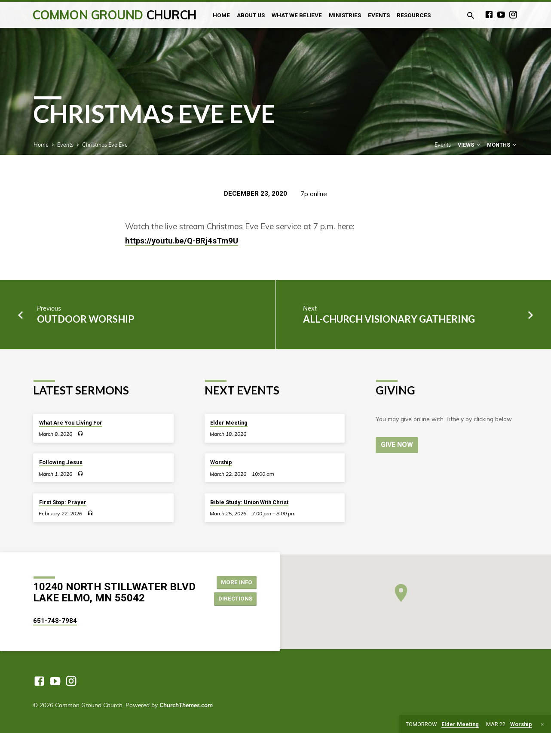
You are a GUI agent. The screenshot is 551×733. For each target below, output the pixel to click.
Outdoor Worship (86, 319)
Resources (414, 15)
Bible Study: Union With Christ (249, 502)
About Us (251, 15)
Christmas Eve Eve (105, 144)
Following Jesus (61, 462)
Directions (234, 598)
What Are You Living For (70, 422)
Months (502, 145)
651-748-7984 (55, 621)
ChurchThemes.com (186, 704)
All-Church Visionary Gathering (389, 319)
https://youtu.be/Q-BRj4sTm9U (181, 240)
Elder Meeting (229, 422)
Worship (221, 462)
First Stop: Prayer (62, 502)
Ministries (345, 15)
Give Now (397, 444)
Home (221, 15)
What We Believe (297, 15)
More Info (235, 581)
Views (469, 145)
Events (379, 15)
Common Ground (114, 14)
